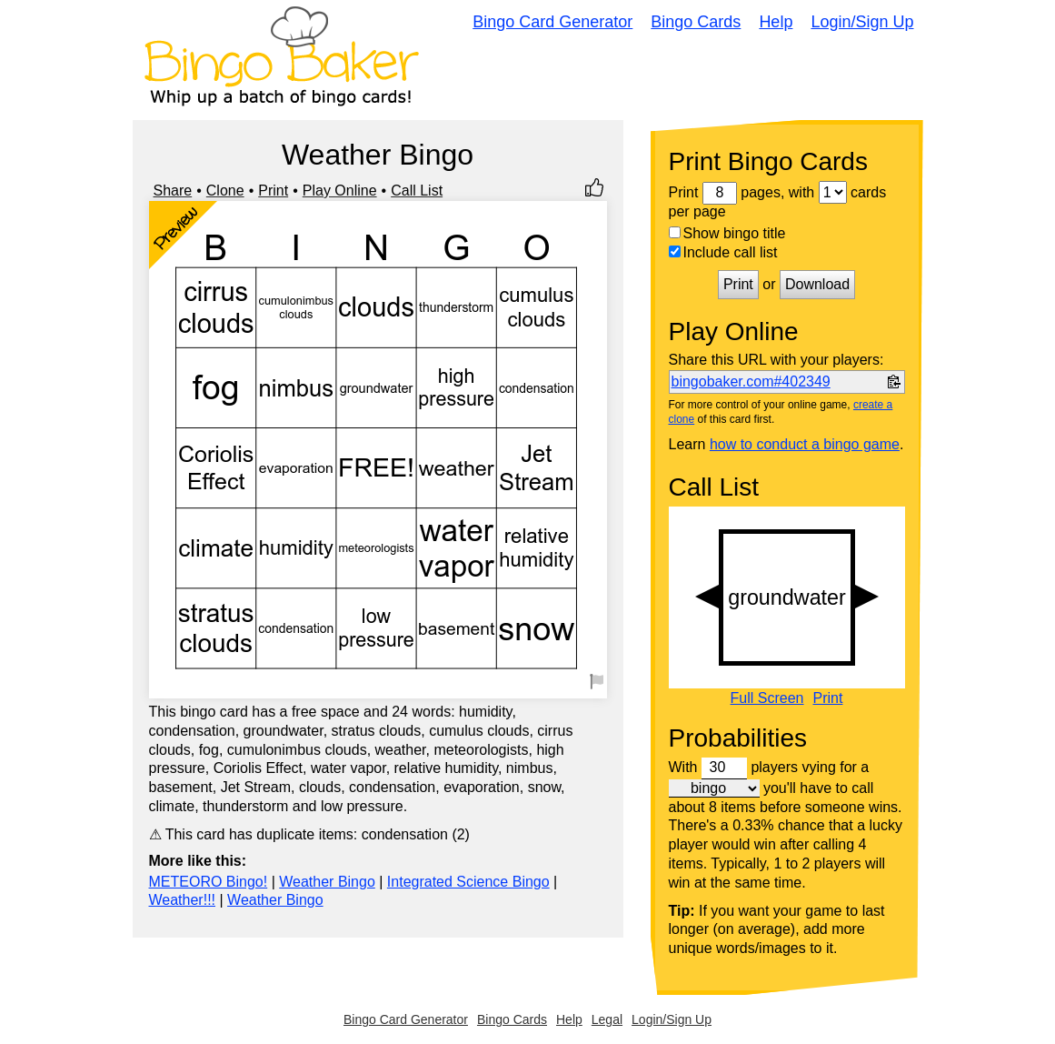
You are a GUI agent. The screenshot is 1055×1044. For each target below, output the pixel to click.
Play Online (340, 190)
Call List (417, 190)
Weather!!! (182, 900)
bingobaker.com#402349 (751, 381)
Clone (225, 190)
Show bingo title (727, 233)
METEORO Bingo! (208, 881)
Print (273, 190)
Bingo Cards (696, 22)
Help (775, 22)
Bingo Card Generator (552, 22)
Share (173, 190)
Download (817, 284)
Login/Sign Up (862, 22)
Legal (607, 1019)
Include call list (723, 252)
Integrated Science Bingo (468, 881)
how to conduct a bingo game (805, 444)
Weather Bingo (327, 881)
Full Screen (767, 698)
